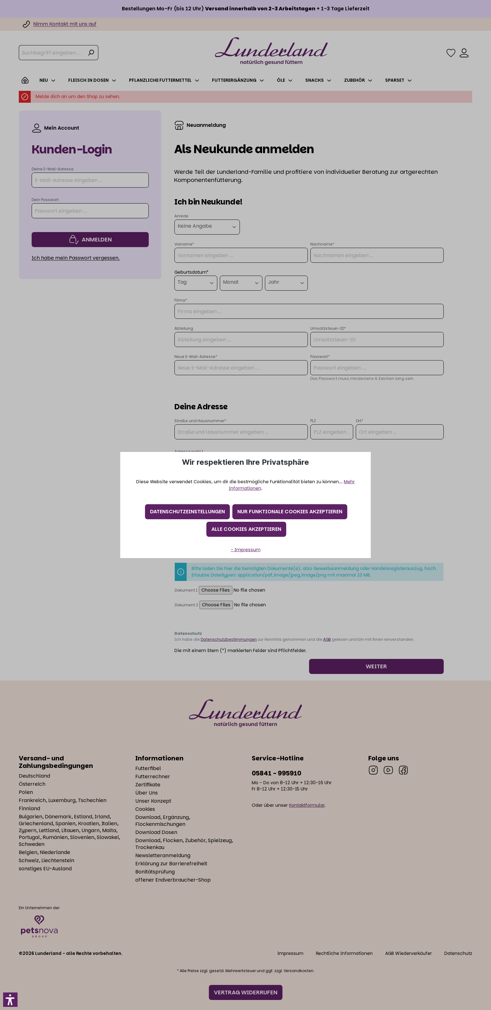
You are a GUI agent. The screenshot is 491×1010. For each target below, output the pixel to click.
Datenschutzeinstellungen (187, 511)
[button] (10, 999)
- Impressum (246, 549)
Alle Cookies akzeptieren (246, 529)
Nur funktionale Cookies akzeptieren (289, 511)
